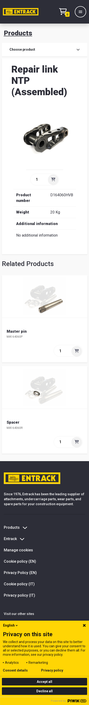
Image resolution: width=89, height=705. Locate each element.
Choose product (44, 49)
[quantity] (38, 179)
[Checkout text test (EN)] (65, 12)
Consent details (15, 670)
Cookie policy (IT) (19, 584)
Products (18, 33)
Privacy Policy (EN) (20, 572)
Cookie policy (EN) (20, 561)
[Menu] (80, 11)
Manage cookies (18, 550)
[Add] (53, 179)
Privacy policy (52, 670)
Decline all (44, 691)
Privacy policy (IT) (19, 595)
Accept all (44, 682)
